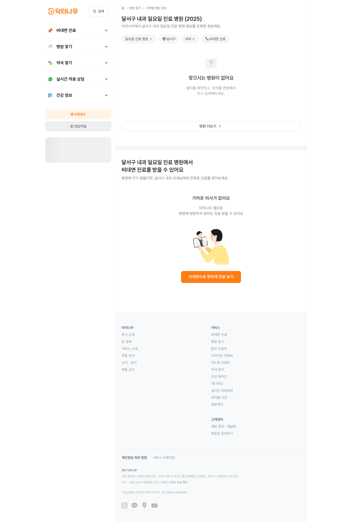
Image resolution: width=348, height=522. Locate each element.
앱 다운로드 (78, 114)
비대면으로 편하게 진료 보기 (211, 276)
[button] (125, 8)
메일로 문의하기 (222, 433)
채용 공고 (127, 370)
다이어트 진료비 (222, 356)
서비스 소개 (129, 349)
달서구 (169, 38)
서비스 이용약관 (164, 458)
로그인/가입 (78, 126)
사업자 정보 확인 (178, 482)
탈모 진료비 (219, 349)
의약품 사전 (219, 397)
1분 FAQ (217, 384)
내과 (190, 39)
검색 (98, 11)
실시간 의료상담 (222, 390)
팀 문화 (126, 342)
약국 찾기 (217, 370)
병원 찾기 (217, 342)
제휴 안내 (127, 356)
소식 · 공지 (128, 363)
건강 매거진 (219, 377)
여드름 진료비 (220, 363)
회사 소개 (127, 335)
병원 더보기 (211, 126)
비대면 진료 (215, 38)
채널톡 (231, 426)
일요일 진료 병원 (139, 39)
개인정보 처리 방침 (134, 458)
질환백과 (217, 404)
